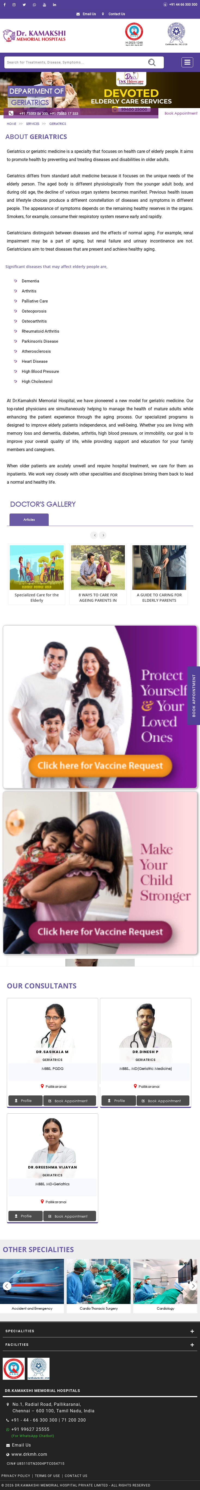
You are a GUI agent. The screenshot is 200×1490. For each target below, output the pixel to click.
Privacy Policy (15, 1476)
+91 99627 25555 (30, 1429)
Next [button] (193, 1286)
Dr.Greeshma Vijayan (52, 1167)
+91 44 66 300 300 (180, 5)
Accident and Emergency (32, 1308)
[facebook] (4, 4)
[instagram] (14, 4)
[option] (32, 1286)
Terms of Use (47, 1476)
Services (32, 123)
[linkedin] (54, 4)
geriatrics (57, 123)
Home (11, 123)
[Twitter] (24, 4)
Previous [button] (7, 1286)
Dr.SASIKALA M (52, 1051)
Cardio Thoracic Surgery (99, 1308)
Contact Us (76, 1476)
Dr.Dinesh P (146, 1051)
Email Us (85, 14)
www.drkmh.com (29, 1454)
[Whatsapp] (34, 4)
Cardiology (165, 1308)
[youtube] (44, 4)
